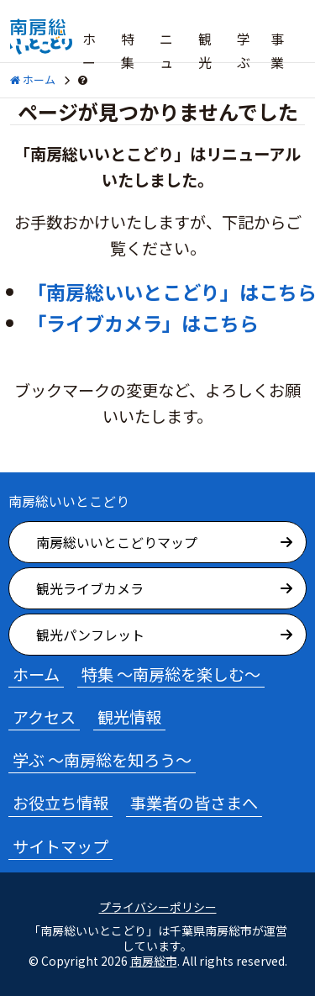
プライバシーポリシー (158, 907)
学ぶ (243, 50)
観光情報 (129, 717)
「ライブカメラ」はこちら (143, 322)
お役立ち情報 (60, 802)
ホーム (89, 62)
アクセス (44, 717)
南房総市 (153, 960)
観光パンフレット (90, 634)
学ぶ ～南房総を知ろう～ (102, 760)
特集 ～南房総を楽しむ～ (170, 674)
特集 (127, 50)
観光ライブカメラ (90, 588)
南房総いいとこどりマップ (116, 542)
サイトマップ (60, 846)
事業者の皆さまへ (194, 802)
